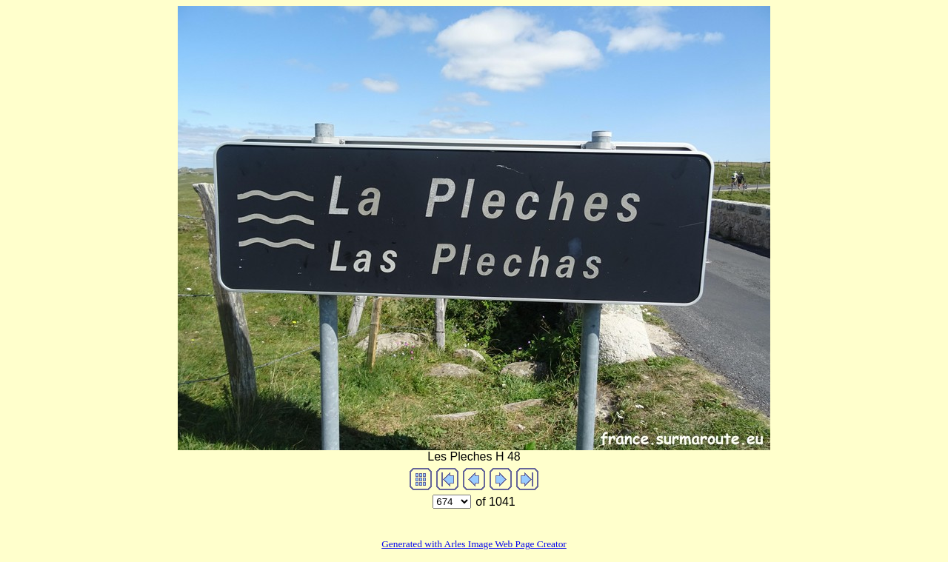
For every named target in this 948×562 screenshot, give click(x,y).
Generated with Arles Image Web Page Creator (474, 543)
